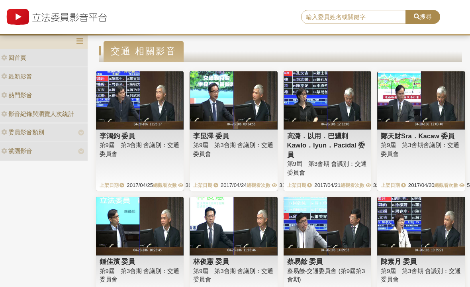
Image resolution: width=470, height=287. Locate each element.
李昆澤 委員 (211, 136)
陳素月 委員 (399, 261)
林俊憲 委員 (211, 261)
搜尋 (423, 16)
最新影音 (16, 76)
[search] (353, 17)
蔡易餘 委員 (305, 261)
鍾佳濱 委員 (117, 261)
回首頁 (13, 57)
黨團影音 (16, 150)
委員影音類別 (22, 132)
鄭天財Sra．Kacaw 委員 (417, 136)
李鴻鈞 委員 (117, 136)
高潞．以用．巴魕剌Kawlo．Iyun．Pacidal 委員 (326, 145)
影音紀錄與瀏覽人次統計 (37, 113)
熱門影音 (16, 95)
